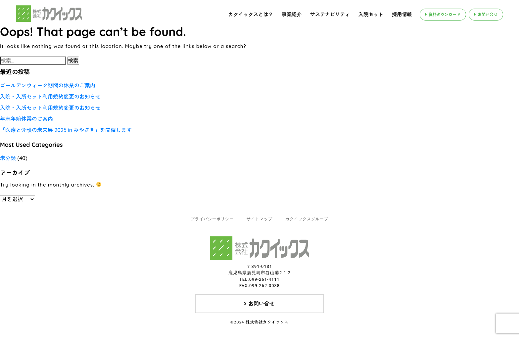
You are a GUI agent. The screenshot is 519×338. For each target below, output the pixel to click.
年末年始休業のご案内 (26, 118)
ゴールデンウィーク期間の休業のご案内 (47, 85)
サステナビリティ (330, 14)
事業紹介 (292, 14)
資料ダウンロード (442, 14)
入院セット (370, 14)
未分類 (8, 158)
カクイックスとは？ (250, 14)
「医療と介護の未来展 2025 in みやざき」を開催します (66, 130)
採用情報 (402, 14)
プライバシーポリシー (212, 219)
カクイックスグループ (306, 219)
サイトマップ (259, 219)
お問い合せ (485, 14)
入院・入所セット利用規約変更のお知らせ (50, 96)
